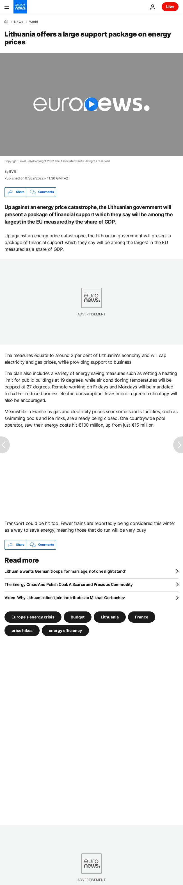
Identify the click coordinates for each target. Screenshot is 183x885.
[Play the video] (91, 104)
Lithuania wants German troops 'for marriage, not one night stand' (65, 571)
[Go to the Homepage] (20, 6)
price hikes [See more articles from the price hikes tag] (22, 630)
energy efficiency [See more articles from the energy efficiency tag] (65, 630)
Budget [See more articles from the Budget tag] (77, 616)
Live (170, 6)
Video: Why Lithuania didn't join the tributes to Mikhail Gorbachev (64, 597)
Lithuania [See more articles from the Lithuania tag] (110, 616)
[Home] (6, 22)
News (18, 22)
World (33, 22)
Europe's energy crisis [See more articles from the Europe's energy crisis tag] (33, 616)
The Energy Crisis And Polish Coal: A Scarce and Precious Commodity (68, 584)
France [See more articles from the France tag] (141, 616)
